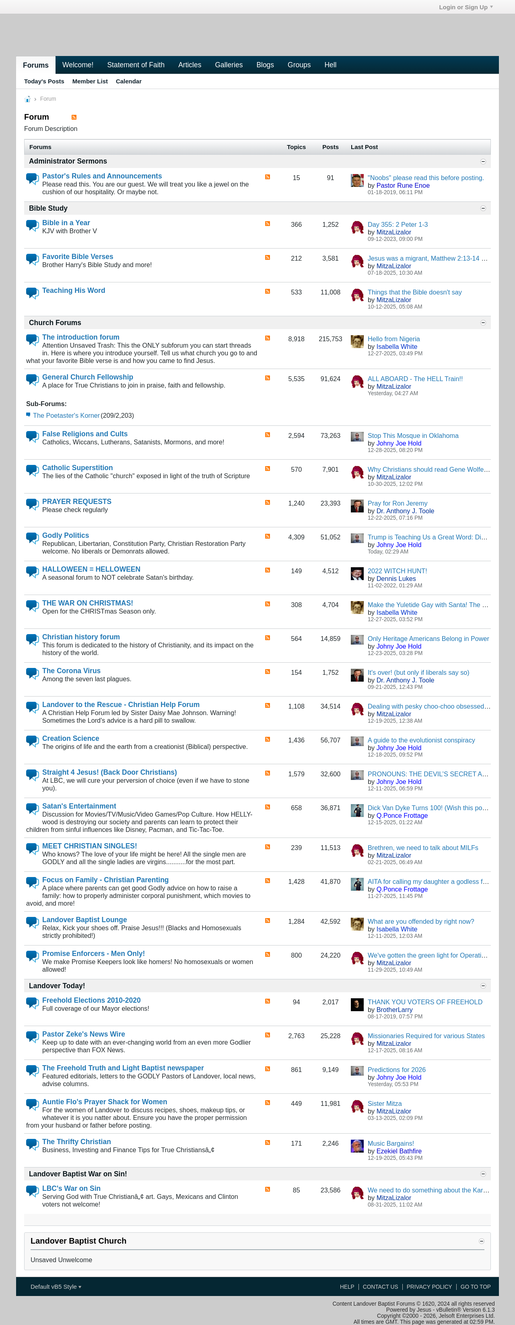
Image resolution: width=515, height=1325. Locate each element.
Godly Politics (65, 535)
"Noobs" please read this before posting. (426, 177)
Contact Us (380, 1287)
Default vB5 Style (56, 1286)
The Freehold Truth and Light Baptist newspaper (123, 1068)
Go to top (476, 1287)
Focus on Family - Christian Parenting (105, 880)
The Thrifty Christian (76, 1142)
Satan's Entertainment (79, 806)
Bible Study (48, 208)
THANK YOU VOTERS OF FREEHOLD (425, 1002)
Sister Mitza (385, 1103)
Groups (299, 65)
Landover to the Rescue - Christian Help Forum (121, 705)
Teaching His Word (73, 290)
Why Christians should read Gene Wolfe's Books (438, 469)
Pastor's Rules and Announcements (102, 176)
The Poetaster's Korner (66, 415)
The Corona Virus (71, 671)
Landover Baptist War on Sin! (78, 1174)
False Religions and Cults (85, 434)
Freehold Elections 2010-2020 (91, 1000)
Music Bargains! (391, 1143)
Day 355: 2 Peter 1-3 (398, 224)
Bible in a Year (66, 223)
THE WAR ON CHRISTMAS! (87, 603)
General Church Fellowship (87, 377)
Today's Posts (44, 81)
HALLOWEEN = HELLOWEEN (91, 569)
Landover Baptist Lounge (84, 920)
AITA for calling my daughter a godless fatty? (432, 881)
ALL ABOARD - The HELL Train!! (415, 378)
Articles (189, 65)
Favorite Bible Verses (77, 257)
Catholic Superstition (77, 468)
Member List (90, 81)
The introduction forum (80, 337)
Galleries (229, 65)
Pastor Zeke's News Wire (83, 1034)
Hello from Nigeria (394, 338)
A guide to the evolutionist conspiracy (421, 740)
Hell (330, 65)
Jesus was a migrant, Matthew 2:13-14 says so (435, 258)
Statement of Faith (136, 65)
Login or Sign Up (466, 7)
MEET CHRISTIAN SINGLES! (89, 846)
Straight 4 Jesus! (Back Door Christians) (109, 772)
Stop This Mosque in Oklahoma (413, 435)
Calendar (129, 81)
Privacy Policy (429, 1287)
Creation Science (70, 738)
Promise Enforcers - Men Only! (93, 954)
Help (347, 1287)
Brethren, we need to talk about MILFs (423, 847)
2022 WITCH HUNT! (397, 570)
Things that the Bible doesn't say (415, 292)
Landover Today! (57, 986)
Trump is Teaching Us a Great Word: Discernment (440, 537)
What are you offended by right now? (421, 921)
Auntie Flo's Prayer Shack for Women (104, 1102)
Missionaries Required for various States (426, 1035)
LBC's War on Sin (71, 1188)
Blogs (265, 65)
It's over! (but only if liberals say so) (419, 672)
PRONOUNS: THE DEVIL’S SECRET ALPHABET (440, 774)
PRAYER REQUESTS (76, 502)
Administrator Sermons (68, 161)
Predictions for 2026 (397, 1069)
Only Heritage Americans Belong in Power (428, 638)
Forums (36, 65)
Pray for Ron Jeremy (398, 503)
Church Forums (55, 323)
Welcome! (77, 65)
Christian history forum (81, 637)
